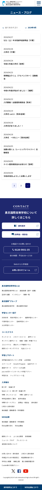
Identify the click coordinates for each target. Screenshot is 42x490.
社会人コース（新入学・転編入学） (14, 391)
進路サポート (6, 368)
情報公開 (16, 461)
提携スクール (6, 436)
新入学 (4, 387)
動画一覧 (27, 294)
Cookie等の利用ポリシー (10, 465)
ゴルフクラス (6, 344)
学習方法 (5, 375)
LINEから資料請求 (8, 406)
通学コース (32, 337)
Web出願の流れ (7, 426)
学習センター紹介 (9, 312)
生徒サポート (32, 364)
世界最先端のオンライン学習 (12, 360)
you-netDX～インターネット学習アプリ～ (17, 371)
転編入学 (12, 387)
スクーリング (6, 364)
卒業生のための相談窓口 (10, 457)
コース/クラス (7, 332)
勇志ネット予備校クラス (22, 344)
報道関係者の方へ (27, 457)
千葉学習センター (8, 321)
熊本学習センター (16, 317)
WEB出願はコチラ (31, 487)
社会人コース (26, 348)
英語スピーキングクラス (10, 348)
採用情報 (28, 436)
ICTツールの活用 (19, 368)
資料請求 (34, 402)
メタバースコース (19, 337)
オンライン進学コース (9, 341)
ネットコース (6, 337)
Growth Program (19, 364)
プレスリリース (21, 440)
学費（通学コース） (27, 395)
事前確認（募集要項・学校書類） (13, 410)
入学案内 (5, 382)
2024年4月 (32, 27)
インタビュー (16, 294)
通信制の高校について (9, 444)
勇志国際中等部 (22, 306)
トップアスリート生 (17, 375)
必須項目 (27, 360)
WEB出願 (5, 417)
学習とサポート (8, 355)
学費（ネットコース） (9, 395)
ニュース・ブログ (8, 440)
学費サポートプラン (9, 402)
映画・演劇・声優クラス (28, 341)
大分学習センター (8, 325)
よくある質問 (18, 436)
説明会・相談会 (23, 402)
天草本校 (5, 317)
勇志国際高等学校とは (11, 285)
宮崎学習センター (23, 321)
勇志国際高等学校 (8, 306)
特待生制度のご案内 (9, 398)
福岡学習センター (31, 317)
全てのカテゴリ (11, 27)
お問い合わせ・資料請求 (10, 453)
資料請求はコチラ (10, 487)
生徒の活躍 (6, 294)
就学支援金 (22, 398)
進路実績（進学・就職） (28, 290)
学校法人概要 (6, 461)
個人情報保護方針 (28, 461)
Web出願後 (19, 426)
